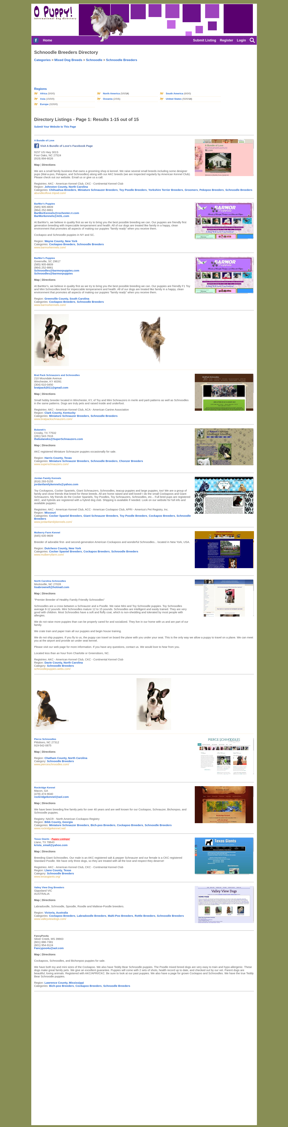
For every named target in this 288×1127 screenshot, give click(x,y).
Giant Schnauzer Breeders (100, 515)
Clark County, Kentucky (59, 412)
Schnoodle (94, 60)
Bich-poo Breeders (103, 825)
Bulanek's (40, 429)
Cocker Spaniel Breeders (65, 515)
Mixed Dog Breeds (68, 60)
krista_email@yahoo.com (51, 845)
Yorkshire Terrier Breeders (165, 189)
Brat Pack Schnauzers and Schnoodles (57, 375)
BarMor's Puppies (44, 203)
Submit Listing (204, 40)
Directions (48, 164)
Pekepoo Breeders (211, 189)
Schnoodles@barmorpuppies (53, 273)
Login (241, 40)
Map (37, 164)
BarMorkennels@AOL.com (51, 215)
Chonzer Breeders (131, 461)
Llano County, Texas (57, 870)
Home (47, 40)
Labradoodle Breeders (91, 915)
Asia (42, 98)
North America (111, 93)
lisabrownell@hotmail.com (51, 587)
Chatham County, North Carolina (65, 758)
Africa (43, 93)
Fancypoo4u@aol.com (49, 948)
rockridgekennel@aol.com (51, 796)
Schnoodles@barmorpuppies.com (56, 270)
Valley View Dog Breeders (49, 887)
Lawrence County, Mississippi (64, 982)
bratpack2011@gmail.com (51, 387)
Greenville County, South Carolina (66, 298)
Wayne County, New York (60, 241)
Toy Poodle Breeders (133, 189)
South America (174, 93)
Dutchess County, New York (62, 548)
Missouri (50, 512)
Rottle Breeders (145, 915)
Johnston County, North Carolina (66, 186)
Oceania (108, 98)
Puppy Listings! (60, 839)
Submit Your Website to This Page (55, 126)
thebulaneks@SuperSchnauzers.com (58, 439)
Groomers (191, 189)
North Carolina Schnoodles (50, 581)
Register (226, 40)
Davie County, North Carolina (63, 662)
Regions (40, 89)
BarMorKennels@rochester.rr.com (56, 213)
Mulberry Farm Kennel (47, 532)
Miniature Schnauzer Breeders (98, 189)
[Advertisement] (115, 71)
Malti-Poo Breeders (120, 915)
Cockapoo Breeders (62, 244)
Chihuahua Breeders (62, 189)
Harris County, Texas (58, 457)
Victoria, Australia (56, 912)
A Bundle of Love (44, 140)
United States (174, 98)
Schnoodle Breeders (121, 60)
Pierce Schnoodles (45, 739)
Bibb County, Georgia (58, 822)
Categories (42, 60)
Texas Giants (41, 839)
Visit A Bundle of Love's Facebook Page (63, 145)
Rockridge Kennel (44, 787)
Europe (44, 104)
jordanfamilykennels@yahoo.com (56, 484)
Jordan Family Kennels (47, 478)
